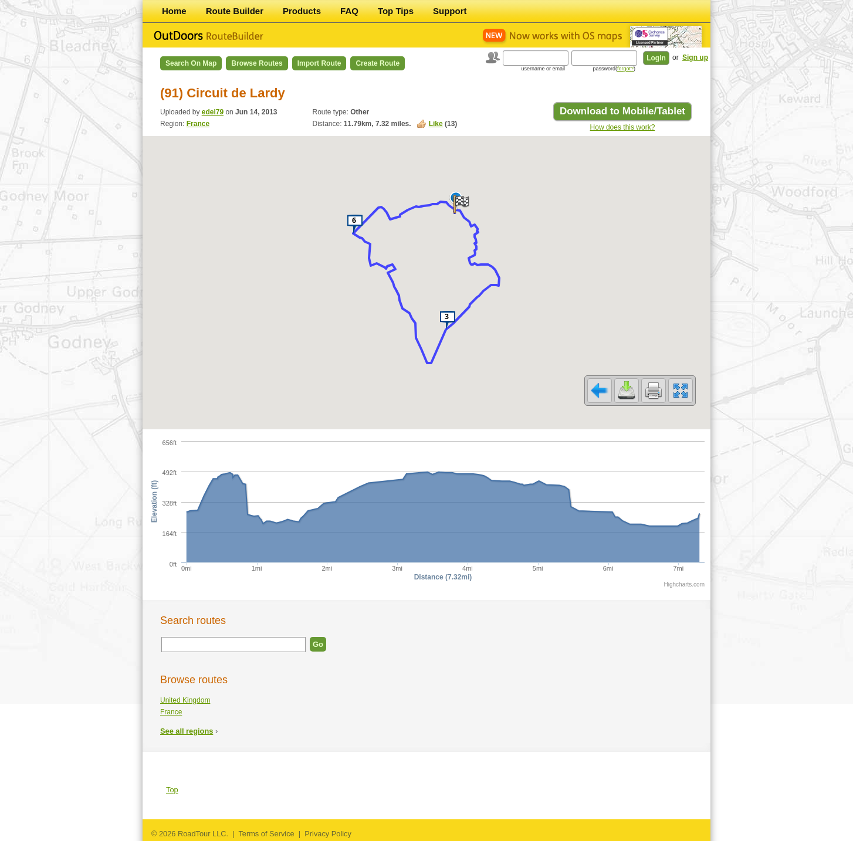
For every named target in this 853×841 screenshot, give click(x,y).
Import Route (319, 63)
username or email (543, 69)
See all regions (186, 731)
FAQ (349, 11)
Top (172, 789)
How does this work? (622, 127)
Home (174, 11)
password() (614, 69)
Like (436, 124)
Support (450, 11)
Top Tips (396, 11)
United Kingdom (185, 700)
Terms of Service (266, 833)
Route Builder (234, 11)
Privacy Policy (327, 833)
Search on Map (190, 63)
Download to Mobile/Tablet (622, 111)
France (198, 124)
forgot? (625, 69)
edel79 (213, 112)
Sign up (695, 57)
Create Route (378, 63)
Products (302, 11)
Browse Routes (256, 63)
